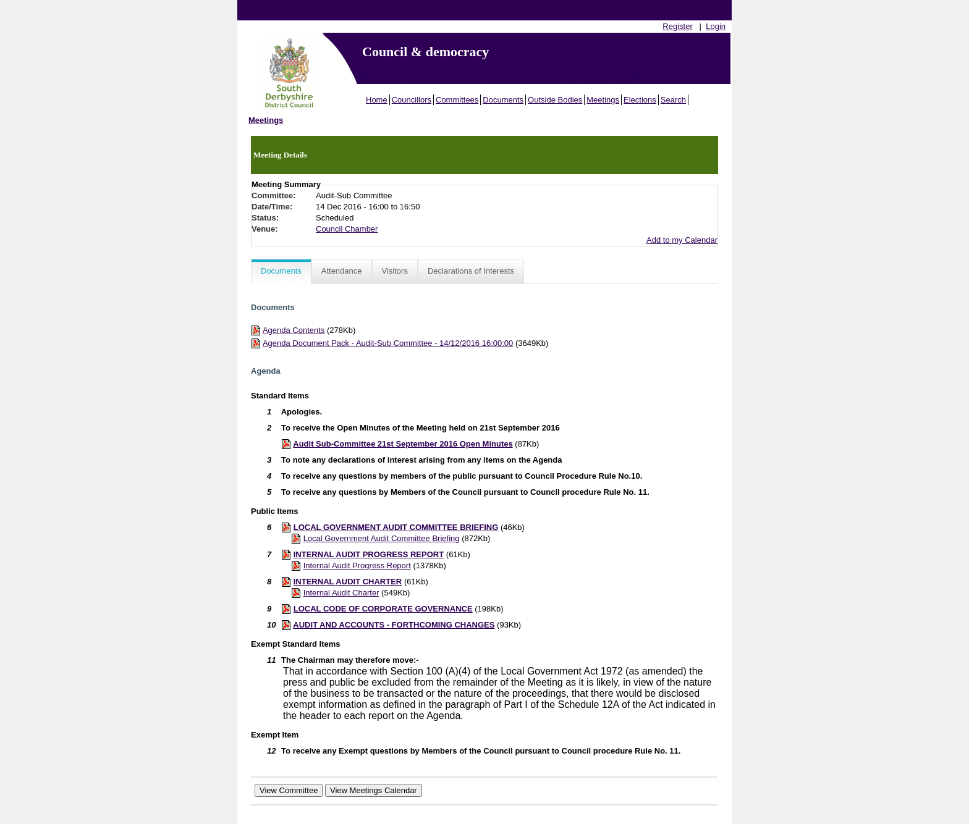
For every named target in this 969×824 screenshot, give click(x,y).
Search (673, 99)
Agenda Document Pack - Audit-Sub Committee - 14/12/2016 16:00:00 (388, 343)
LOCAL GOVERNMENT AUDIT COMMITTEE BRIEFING (396, 527)
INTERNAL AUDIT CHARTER (348, 581)
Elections (640, 99)
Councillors (411, 99)
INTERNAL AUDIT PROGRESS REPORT (369, 554)
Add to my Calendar (681, 240)
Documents (503, 99)
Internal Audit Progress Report (357, 565)
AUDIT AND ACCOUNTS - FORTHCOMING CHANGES (393, 624)
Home (376, 99)
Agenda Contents (293, 330)
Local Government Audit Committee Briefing (381, 538)
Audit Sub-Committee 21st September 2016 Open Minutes (402, 443)
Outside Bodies (555, 99)
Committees (457, 99)
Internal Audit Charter (341, 592)
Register (677, 26)
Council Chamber (347, 228)
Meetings (602, 99)
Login (716, 26)
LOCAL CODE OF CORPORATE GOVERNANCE (383, 608)
